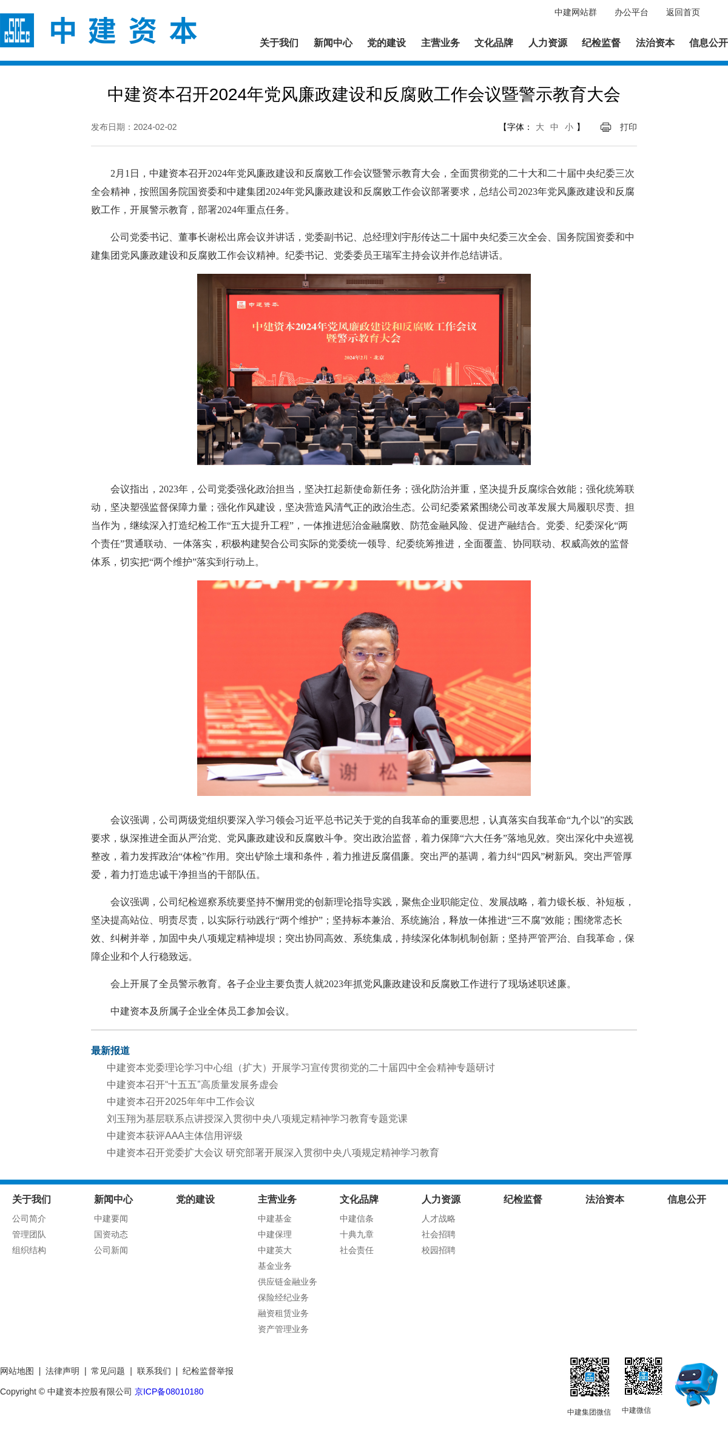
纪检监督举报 (208, 1371)
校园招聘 (439, 1250)
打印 (628, 127)
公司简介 (29, 1218)
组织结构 (29, 1250)
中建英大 (275, 1250)
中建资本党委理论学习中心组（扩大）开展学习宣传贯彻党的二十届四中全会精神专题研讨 (301, 1067)
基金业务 (275, 1266)
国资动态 (111, 1234)
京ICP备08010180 (169, 1391)
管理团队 (29, 1234)
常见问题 (108, 1371)
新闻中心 (333, 43)
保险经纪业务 (283, 1297)
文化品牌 (493, 43)
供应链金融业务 (287, 1281)
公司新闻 (111, 1250)
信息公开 (708, 43)
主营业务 (440, 43)
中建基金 (275, 1218)
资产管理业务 (283, 1329)
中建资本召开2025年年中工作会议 (181, 1101)
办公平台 (632, 12)
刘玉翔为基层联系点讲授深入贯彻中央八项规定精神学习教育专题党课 (257, 1118)
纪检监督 (601, 43)
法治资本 (655, 43)
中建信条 (357, 1218)
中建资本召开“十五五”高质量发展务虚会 (192, 1084)
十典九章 (357, 1234)
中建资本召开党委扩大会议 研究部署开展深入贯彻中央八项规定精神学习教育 (273, 1152)
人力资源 (547, 43)
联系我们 (154, 1371)
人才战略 (439, 1218)
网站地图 (17, 1371)
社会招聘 (439, 1234)
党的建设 (386, 43)
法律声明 (62, 1371)
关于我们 (279, 43)
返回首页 (683, 12)
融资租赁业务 (283, 1313)
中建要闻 (111, 1218)
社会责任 (357, 1250)
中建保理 (275, 1234)
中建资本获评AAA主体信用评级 (175, 1135)
